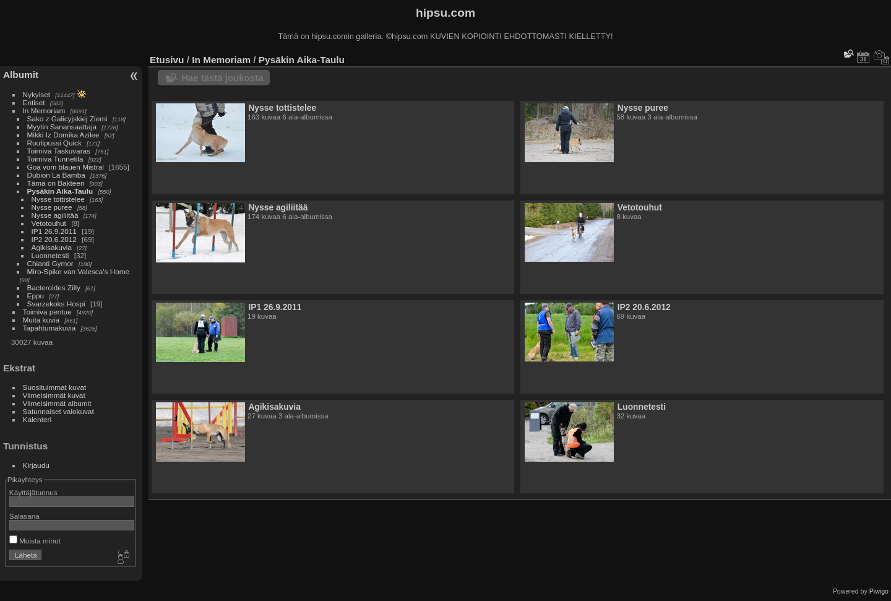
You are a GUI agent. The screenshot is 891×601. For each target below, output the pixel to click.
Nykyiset (36, 94)
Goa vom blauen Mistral (65, 167)
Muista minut (35, 541)
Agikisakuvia (52, 247)
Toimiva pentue (47, 312)
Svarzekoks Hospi (56, 304)
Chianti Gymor (50, 263)
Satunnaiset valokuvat (58, 411)
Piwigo (879, 591)
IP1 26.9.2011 (54, 231)
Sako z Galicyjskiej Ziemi (67, 119)
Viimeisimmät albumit (57, 403)
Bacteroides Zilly (53, 287)
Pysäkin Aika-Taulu (60, 191)
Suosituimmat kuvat (55, 387)
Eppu (35, 296)
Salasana (24, 516)
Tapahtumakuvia (49, 328)
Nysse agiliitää (55, 215)
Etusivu (167, 59)
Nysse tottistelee (58, 199)
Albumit (20, 74)
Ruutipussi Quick (54, 143)
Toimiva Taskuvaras (58, 151)
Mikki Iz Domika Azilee (63, 135)
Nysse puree (52, 207)
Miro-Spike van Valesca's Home (78, 271)
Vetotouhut (49, 223)
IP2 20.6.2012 (54, 239)
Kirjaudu (36, 465)
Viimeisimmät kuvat (54, 395)
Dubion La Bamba (56, 175)
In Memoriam (44, 110)
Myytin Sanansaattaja (62, 127)
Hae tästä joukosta (222, 77)
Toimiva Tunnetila (55, 159)
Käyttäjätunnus (33, 492)
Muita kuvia (41, 320)
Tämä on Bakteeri (56, 183)
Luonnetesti (50, 255)
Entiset (34, 102)
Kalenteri (37, 419)
